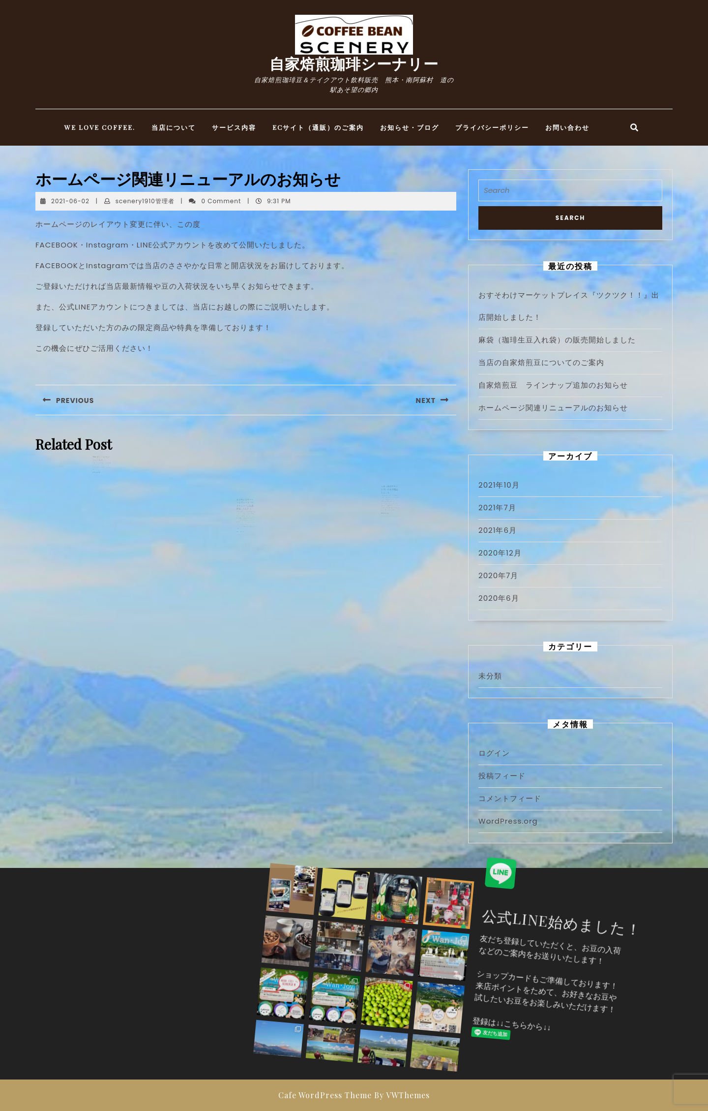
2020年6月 (498, 598)
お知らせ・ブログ (409, 127)
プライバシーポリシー (492, 127)
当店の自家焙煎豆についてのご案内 (541, 362)
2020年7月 (498, 575)
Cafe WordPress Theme (325, 1095)
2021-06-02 (70, 201)
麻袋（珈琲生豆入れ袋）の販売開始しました (389, 504)
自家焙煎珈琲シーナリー (354, 63)
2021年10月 (499, 485)
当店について (173, 127)
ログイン (494, 753)
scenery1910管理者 (145, 201)
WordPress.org (508, 821)
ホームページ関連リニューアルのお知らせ (553, 407)
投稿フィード (502, 776)
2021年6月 (497, 530)
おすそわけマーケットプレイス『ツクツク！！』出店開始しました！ (245, 520)
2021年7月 (497, 507)
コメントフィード (509, 798)
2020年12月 (500, 553)
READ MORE (98, 482)
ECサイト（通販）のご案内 (318, 127)
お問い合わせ (567, 127)
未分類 (490, 676)
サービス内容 (234, 127)
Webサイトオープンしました (101, 472)
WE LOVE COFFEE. (99, 127)
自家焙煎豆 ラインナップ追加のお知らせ (553, 385)
